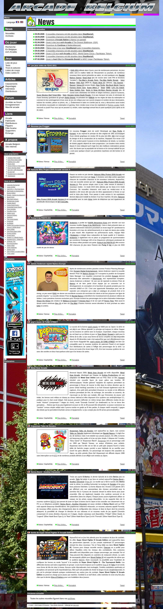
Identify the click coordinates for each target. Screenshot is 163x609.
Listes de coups (12, 70)
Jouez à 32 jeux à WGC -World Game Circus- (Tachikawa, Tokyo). (79, 54)
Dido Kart (80, 83)
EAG (55, 293)
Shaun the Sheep (43, 301)
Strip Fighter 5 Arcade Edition (16, 251)
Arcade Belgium (12, 144)
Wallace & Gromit (70, 301)
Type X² (88, 482)
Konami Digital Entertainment (85, 271)
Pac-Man (73, 303)
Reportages (10, 86)
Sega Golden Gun (77, 90)
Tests (7, 65)
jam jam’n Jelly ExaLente (15, 170)
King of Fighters (57, 577)
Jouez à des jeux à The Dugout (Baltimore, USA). (72, 42)
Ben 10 (58, 303)
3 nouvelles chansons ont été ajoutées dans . (70, 34)
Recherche (10, 47)
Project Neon (11, 235)
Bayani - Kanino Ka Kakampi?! (16, 195)
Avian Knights (11, 187)
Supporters (10, 130)
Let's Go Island (118, 88)
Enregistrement (12, 105)
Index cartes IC (12, 73)
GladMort (10, 217)
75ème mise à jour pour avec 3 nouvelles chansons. (73, 48)
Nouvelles (10, 33)
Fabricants (10, 121)
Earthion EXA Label (13, 162)
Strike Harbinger (12, 247)
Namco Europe (89, 273)
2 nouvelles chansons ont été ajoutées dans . (70, 56)
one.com (76, 605)
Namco (72, 283)
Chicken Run (84, 301)
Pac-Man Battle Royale (109, 80)
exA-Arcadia (11, 52)
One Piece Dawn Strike (15, 160)
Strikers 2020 (11, 249)
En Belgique (11, 49)
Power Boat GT (99, 83)
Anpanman (102, 441)
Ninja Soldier (11, 229)
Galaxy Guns (11, 213)
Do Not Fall (11, 172)
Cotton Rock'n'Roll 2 (13, 205)
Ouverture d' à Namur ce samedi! (66, 40)
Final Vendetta (11, 209)
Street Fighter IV (97, 557)
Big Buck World (112, 85)
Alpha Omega (70, 97)
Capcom (107, 547)
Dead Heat (87, 78)
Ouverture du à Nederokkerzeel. (63, 45)
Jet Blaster (10, 223)
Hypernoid (10, 221)
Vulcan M (80, 85)
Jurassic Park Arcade (14, 157)
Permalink (72, 118)
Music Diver (11, 164)
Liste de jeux (11, 63)
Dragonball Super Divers (14, 207)
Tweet (122, 118)
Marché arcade (12, 107)
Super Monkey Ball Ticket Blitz (49, 95)
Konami (73, 133)
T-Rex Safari (10, 253)
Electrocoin (97, 278)
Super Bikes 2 (93, 88)
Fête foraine (10, 128)
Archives (9, 36)
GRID (108, 88)
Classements (11, 84)
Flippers (9, 126)
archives (71, 599)
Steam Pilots (11, 245)
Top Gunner (118, 83)
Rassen (73, 85)
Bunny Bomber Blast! (14, 168)
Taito (64, 95)
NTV (55, 456)
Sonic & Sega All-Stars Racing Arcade (102, 90)
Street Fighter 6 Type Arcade (16, 166)
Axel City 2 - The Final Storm (15, 189)
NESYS (53, 501)
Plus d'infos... (59, 118)
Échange (9, 133)
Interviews (10, 89)
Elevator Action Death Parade (79, 95)
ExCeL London (113, 105)
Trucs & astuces (12, 68)
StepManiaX (11, 176)
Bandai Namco (77, 296)
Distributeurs (11, 91)
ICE (113, 136)
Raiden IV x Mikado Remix (15, 237)
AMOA (91, 97)
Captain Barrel (11, 203)
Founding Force (11, 211)
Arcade (8, 118)
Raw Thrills (100, 85)
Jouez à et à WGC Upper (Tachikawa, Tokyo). (78, 59)
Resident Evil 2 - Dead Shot (15, 239)
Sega (103, 88)
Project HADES (11, 233)
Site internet (10, 146)
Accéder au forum (13, 102)
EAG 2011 (75, 70)
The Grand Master (12, 219)
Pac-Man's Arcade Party (88, 80)
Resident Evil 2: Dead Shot (16, 174)
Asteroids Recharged (13, 185)
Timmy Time (109, 301)
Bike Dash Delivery (12, 199)
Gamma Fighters (12, 215)
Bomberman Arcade (13, 201)
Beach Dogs (10, 197)
